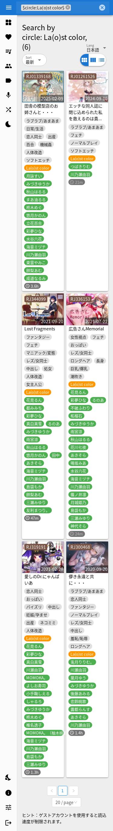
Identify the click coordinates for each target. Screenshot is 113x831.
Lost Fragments (39, 329)
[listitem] (8, 22)
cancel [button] (68, 7)
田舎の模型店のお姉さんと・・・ (41, 109)
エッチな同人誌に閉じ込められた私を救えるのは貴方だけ (85, 115)
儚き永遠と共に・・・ (81, 579)
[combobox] (84, 7)
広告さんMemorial (86, 329)
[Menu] (9, 7)
